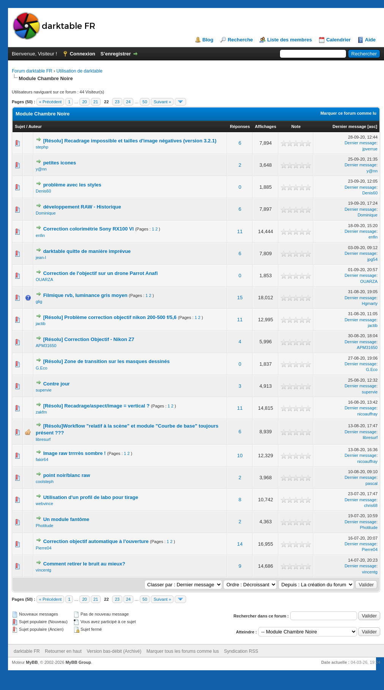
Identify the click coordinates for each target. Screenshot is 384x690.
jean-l (41, 257)
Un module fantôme (66, 519)
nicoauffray (367, 414)
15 (239, 297)
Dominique (46, 213)
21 (95, 101)
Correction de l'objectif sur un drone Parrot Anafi (100, 273)
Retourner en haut (63, 651)
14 (239, 544)
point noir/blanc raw (66, 475)
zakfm (41, 412)
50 (144, 101)
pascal (371, 483)
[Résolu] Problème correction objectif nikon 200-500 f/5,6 (110, 317)
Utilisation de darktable (79, 71)
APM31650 (46, 345)
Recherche (240, 40)
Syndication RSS (241, 651)
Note (295, 126)
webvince (44, 503)
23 (117, 101)
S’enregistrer (115, 54)
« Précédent (50, 101)
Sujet (20, 126)
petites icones (59, 163)
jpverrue (370, 149)
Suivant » (162, 101)
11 (239, 231)
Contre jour (56, 384)
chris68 (371, 505)
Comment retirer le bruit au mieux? (84, 564)
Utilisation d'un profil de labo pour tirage (90, 497)
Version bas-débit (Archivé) (114, 651)
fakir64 (42, 459)
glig (39, 301)
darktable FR (27, 651)
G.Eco (41, 368)
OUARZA (44, 279)
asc (372, 126)
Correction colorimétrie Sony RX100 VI (88, 229)
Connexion (82, 54)
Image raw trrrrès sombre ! (74, 453)
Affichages (265, 126)
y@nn (41, 169)
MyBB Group (78, 662)
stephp (42, 147)
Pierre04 (44, 548)
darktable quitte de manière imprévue (87, 251)
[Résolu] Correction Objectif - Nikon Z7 (88, 339)
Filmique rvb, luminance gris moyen (85, 295)
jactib (41, 323)
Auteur (35, 126)
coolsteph (45, 481)
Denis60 (43, 191)
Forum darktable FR (32, 71)
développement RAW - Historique (82, 207)
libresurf (43, 439)
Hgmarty (370, 303)
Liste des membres (289, 40)
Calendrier (338, 40)
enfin (40, 235)
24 (128, 101)
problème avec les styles (72, 185)
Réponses (240, 126)
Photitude (44, 525)
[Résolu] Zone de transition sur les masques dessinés (106, 361)
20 (84, 101)
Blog (207, 40)
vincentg (43, 570)
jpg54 (372, 259)
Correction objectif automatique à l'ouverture (96, 541)
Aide (370, 40)
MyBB (32, 662)
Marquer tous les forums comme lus (183, 651)
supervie (44, 390)
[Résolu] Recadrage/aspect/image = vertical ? (96, 406)
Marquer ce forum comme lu (348, 113)
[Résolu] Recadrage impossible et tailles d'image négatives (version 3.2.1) (129, 141)
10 (239, 455)
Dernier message (350, 126)
